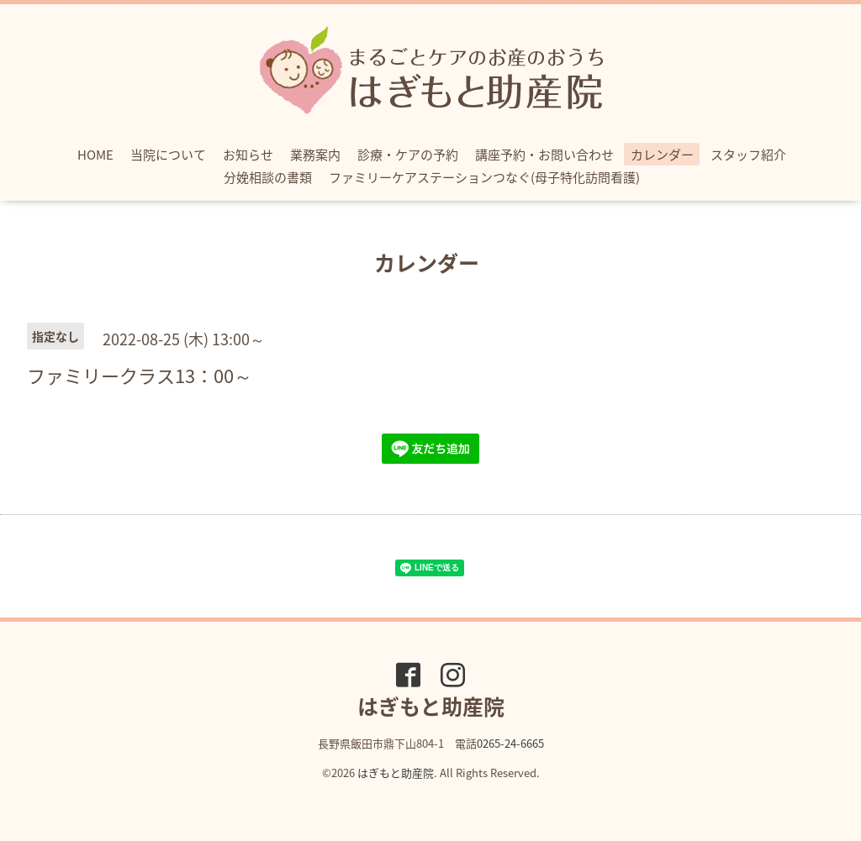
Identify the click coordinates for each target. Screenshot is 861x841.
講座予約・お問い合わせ (544, 154)
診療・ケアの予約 (407, 154)
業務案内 (315, 154)
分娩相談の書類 (268, 177)
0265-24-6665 (510, 743)
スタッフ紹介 (748, 154)
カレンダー (662, 154)
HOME (95, 154)
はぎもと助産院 (395, 773)
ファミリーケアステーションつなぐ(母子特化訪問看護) (484, 177)
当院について (168, 154)
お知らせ (248, 154)
